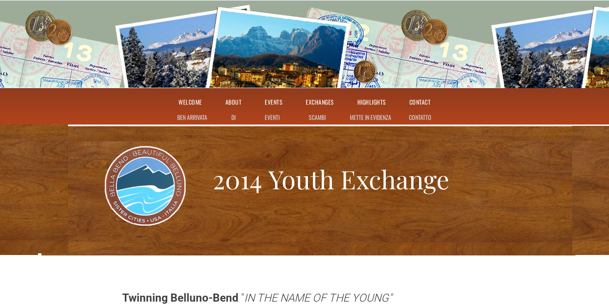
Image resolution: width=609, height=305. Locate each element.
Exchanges (320, 102)
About (233, 102)
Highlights (371, 102)
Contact (420, 102)
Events (274, 102)
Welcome (190, 102)
